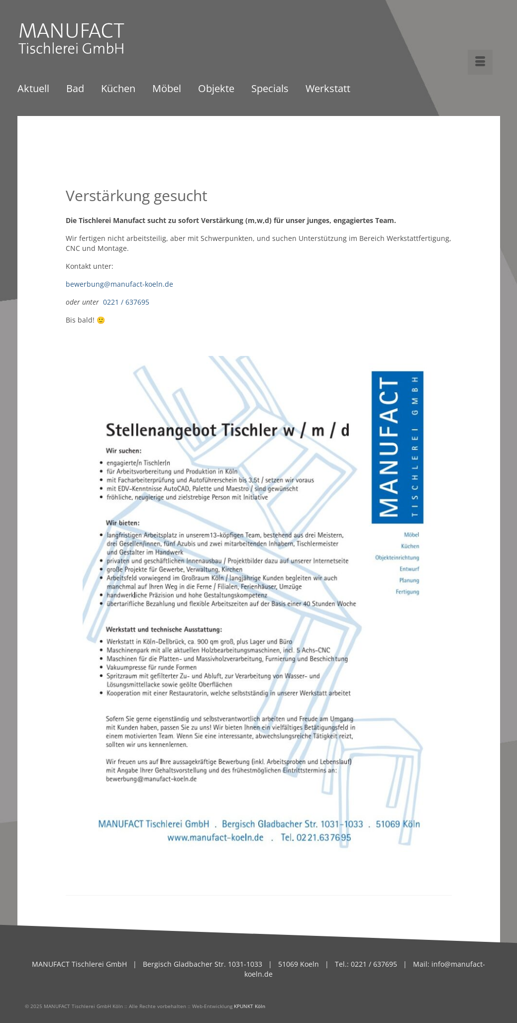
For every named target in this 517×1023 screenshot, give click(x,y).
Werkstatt (328, 89)
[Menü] (480, 62)
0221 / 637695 (126, 302)
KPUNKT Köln (249, 1006)
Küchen (118, 89)
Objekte (216, 89)
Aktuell (33, 89)
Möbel (166, 89)
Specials (270, 89)
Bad (75, 89)
